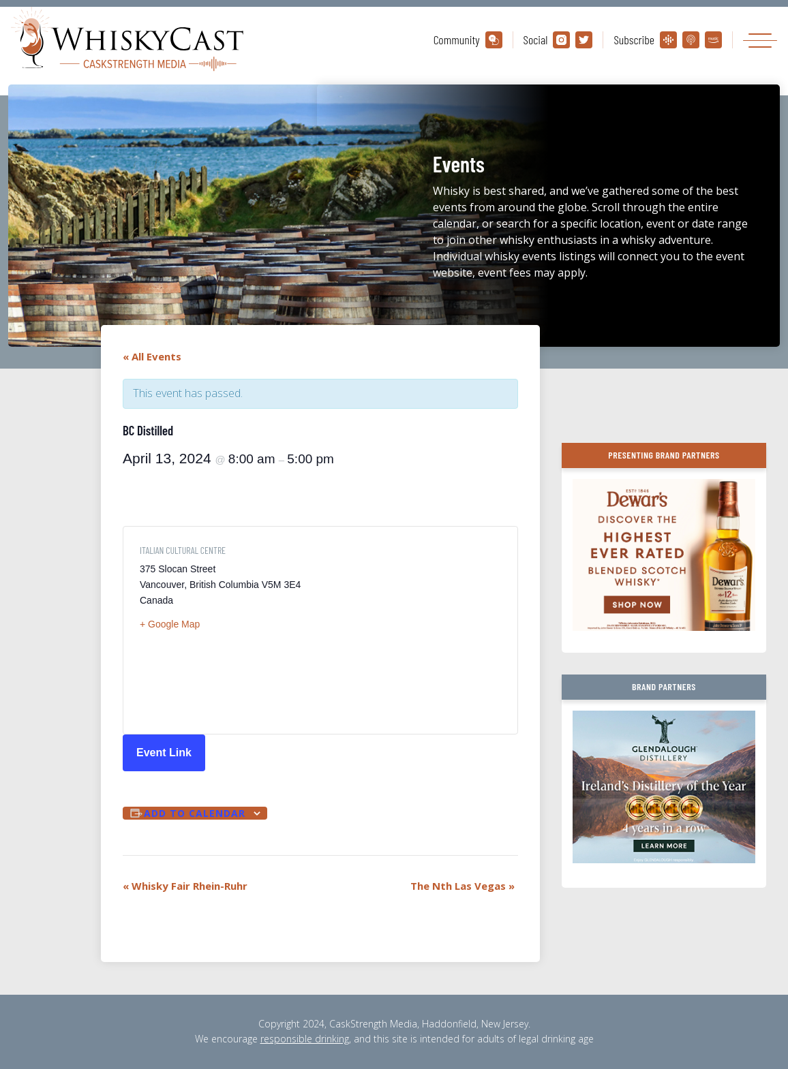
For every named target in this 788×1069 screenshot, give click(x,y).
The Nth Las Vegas (462, 886)
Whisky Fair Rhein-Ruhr (185, 886)
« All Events (152, 356)
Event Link (164, 752)
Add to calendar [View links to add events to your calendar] (194, 813)
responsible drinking (304, 1038)
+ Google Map (170, 624)
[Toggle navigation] (760, 40)
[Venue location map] (410, 630)
